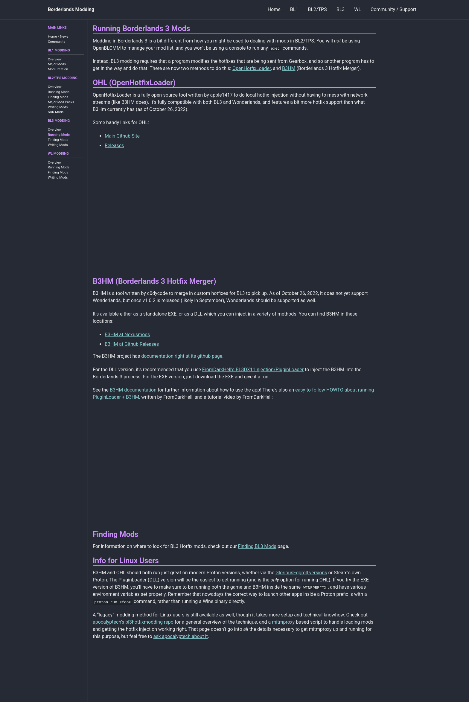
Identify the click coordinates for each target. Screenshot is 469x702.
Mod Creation (58, 69)
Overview (55, 59)
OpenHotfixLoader (251, 68)
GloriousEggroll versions (301, 572)
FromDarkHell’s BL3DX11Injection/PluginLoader (253, 369)
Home (274, 9)
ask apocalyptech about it (180, 636)
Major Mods (57, 64)
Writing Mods (58, 107)
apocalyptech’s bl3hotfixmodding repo (133, 622)
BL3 (340, 9)
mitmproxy (283, 622)
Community (56, 42)
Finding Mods (58, 97)
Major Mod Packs (61, 102)
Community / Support (393, 9)
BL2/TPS (317, 9)
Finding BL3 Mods (257, 546)
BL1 (294, 9)
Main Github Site (122, 136)
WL (357, 9)
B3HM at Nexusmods (127, 334)
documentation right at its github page (181, 356)
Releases (114, 145)
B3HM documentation (133, 390)
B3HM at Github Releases (132, 344)
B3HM (288, 68)
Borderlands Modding (71, 9)
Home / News (58, 37)
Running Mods (58, 92)
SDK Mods (55, 112)
